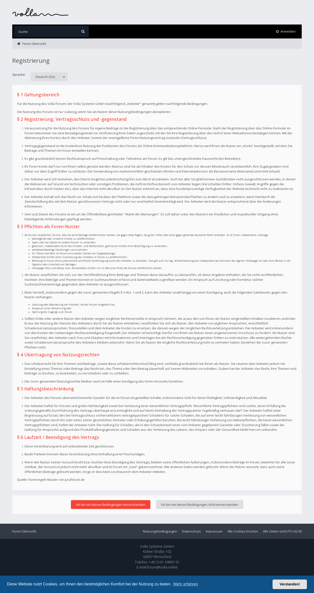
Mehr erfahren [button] (185, 584)
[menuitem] (286, 31)
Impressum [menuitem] (214, 531)
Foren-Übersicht (24, 531)
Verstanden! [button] (290, 584)
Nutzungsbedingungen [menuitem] (160, 531)
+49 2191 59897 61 (164, 562)
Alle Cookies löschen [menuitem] (242, 531)
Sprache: (19, 74)
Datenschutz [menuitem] (191, 531)
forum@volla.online (162, 567)
